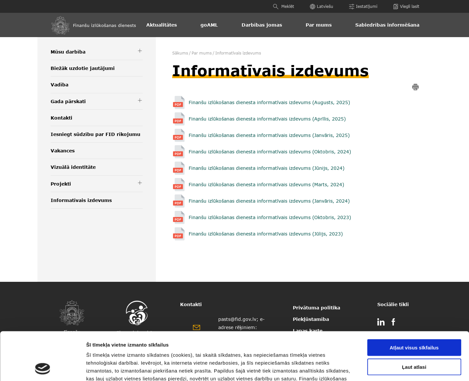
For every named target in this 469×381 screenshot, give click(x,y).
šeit (177, 341)
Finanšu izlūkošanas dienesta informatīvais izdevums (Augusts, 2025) (269, 102)
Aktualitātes (161, 25)
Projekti (61, 184)
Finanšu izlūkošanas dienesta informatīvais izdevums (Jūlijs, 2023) (266, 233)
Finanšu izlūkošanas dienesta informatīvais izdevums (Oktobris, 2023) (271, 217)
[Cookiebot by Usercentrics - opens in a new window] (42, 368)
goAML (209, 25)
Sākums (180, 53)
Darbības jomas (262, 25)
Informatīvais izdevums (81, 200)
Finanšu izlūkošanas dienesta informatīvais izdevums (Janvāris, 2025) (269, 135)
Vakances (63, 150)
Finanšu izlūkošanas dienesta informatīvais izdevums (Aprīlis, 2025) (267, 119)
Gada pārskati (68, 101)
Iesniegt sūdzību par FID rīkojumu (95, 134)
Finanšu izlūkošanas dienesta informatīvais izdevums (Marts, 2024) (266, 184)
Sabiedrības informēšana (387, 25)
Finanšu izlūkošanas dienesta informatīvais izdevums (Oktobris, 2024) (270, 151)
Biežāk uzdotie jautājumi (83, 68)
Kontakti (61, 118)
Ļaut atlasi (414, 322)
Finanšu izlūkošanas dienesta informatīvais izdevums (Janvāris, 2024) (269, 201)
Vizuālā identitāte (73, 167)
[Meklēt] (276, 6)
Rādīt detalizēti (354, 368)
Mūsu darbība (68, 52)
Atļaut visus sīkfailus (413, 302)
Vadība (59, 84)
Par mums (319, 25)
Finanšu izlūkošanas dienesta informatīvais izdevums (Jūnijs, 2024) (266, 168)
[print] (415, 88)
